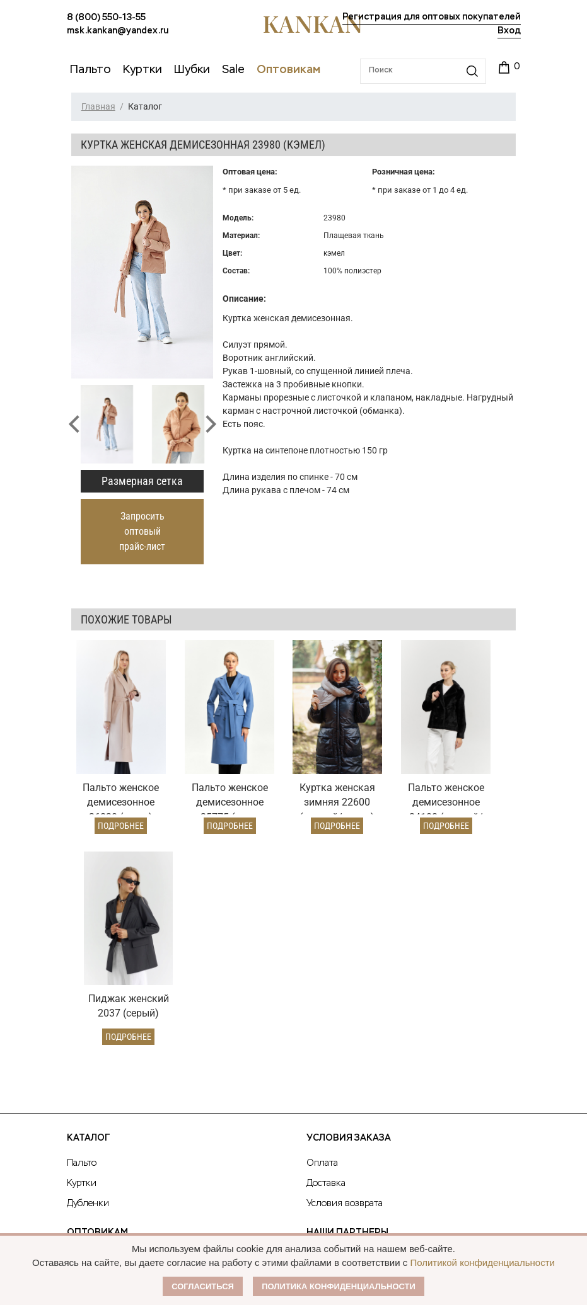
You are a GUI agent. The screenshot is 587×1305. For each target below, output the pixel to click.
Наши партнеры (347, 997)
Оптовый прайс (100, 1022)
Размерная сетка (142, 480)
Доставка (326, 947)
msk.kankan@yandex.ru (117, 30)
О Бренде (329, 1021)
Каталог (88, 902)
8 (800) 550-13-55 (106, 17)
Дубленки (88, 968)
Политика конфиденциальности (339, 1286)
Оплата (322, 927)
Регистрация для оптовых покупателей (431, 17)
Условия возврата (344, 968)
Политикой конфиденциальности (482, 1262)
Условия (85, 1042)
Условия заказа (348, 902)
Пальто (81, 927)
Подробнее (112, 801)
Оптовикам (97, 997)
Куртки (81, 947)
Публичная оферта (356, 1044)
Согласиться (202, 1286)
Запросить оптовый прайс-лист (142, 531)
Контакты (332, 1092)
